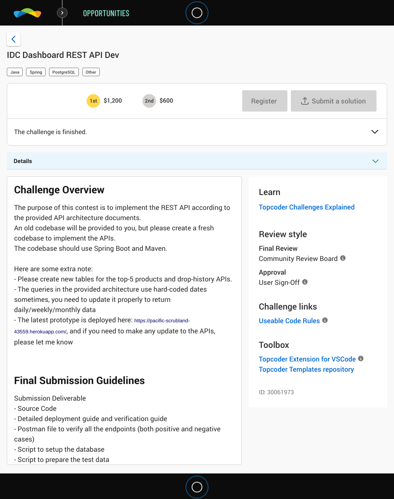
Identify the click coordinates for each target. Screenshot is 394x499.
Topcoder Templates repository (306, 369)
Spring (35, 72)
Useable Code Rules (289, 320)
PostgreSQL (63, 72)
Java (14, 72)
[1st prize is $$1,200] (93, 101)
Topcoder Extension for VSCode (307, 359)
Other (91, 72)
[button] (375, 132)
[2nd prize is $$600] (149, 101)
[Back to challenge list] (13, 39)
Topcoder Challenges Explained (307, 207)
